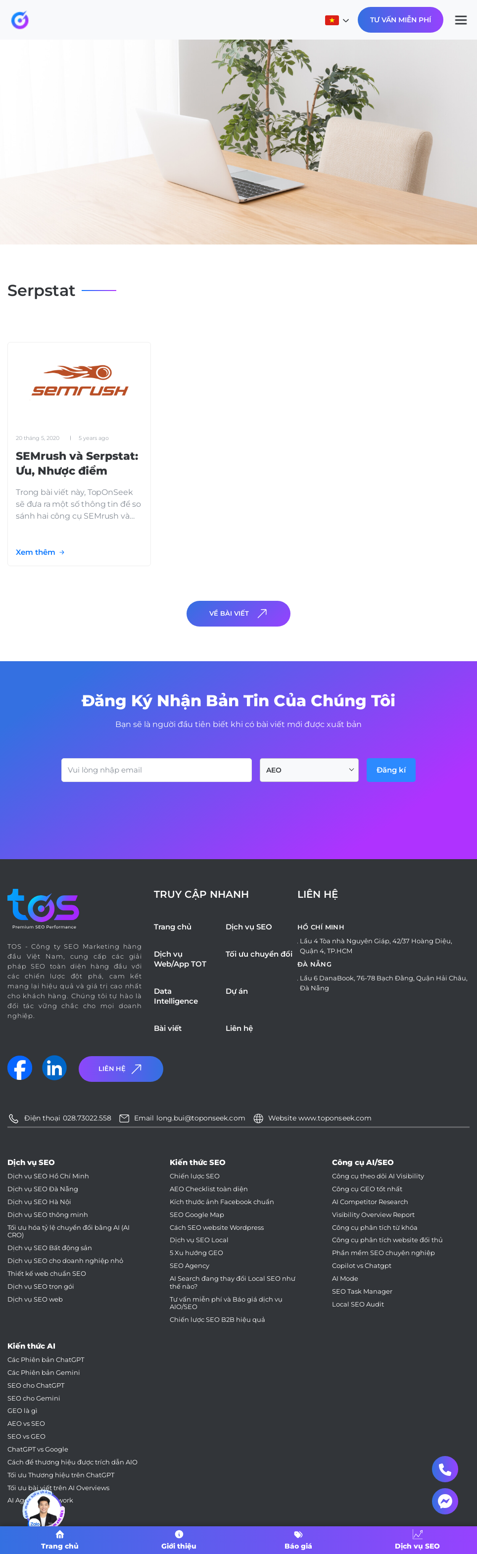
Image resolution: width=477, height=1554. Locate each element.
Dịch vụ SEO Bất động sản (49, 1248)
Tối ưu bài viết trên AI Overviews (58, 1488)
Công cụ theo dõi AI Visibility (378, 1176)
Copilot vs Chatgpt (361, 1265)
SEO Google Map (197, 1214)
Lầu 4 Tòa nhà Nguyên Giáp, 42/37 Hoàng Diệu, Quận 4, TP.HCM (376, 946)
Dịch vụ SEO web (35, 1299)
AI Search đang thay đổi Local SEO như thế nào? (232, 1282)
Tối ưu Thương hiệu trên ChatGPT (60, 1475)
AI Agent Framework (40, 1500)
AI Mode (345, 1278)
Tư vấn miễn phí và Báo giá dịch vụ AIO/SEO (226, 1303)
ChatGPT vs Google (37, 1449)
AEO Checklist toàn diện (209, 1189)
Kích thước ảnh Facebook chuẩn (222, 1202)
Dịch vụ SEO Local (199, 1240)
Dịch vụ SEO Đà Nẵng (42, 1189)
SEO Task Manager (362, 1291)
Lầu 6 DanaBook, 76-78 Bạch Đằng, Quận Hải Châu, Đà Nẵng (384, 983)
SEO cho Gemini (33, 1398)
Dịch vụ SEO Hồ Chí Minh (48, 1176)
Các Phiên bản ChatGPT (45, 1359)
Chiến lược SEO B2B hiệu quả (217, 1319)
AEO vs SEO (26, 1423)
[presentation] (136, 809)
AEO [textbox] (274, 770)
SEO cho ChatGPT (35, 1385)
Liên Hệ (121, 1069)
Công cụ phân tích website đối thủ (387, 1240)
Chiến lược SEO (195, 1176)
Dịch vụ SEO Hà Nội (39, 1202)
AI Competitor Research (370, 1202)
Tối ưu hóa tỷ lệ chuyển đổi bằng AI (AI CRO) (68, 1231)
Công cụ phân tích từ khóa (375, 1227)
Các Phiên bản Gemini (43, 1372)
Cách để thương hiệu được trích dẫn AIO (72, 1462)
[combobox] (309, 770)
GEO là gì (22, 1410)
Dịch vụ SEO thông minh (47, 1214)
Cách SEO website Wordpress (217, 1227)
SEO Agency (189, 1265)
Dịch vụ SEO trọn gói (40, 1286)
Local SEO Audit (358, 1304)
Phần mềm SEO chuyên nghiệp (383, 1253)
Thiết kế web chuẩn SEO (46, 1273)
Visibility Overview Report (373, 1214)
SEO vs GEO (26, 1436)
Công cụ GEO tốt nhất (367, 1189)
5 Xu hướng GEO (196, 1253)
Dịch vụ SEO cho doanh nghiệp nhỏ (65, 1260)
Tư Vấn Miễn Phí (400, 19)
